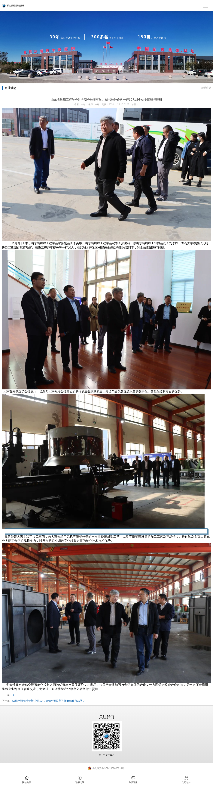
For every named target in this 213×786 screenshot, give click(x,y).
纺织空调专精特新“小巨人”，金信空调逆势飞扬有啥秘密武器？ (48, 700)
